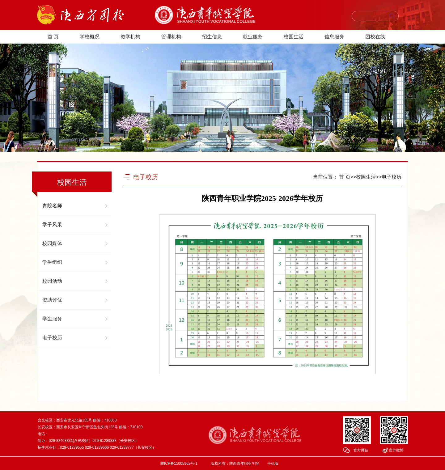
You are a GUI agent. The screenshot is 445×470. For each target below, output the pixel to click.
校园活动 (52, 281)
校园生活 (293, 36)
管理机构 (171, 36)
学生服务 (52, 318)
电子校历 (52, 337)
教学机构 (130, 36)
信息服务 (334, 36)
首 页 (53, 36)
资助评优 (52, 300)
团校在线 (375, 36)
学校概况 (90, 36)
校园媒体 (52, 243)
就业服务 (253, 36)
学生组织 (52, 262)
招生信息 (212, 36)
